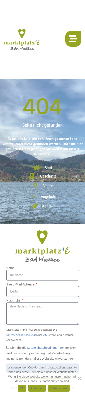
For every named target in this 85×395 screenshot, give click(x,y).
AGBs (46, 335)
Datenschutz (58, 388)
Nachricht (13, 300)
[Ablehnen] (79, 378)
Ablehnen (37, 388)
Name (10, 268)
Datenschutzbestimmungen (22, 335)
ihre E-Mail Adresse (20, 284)
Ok (22, 388)
